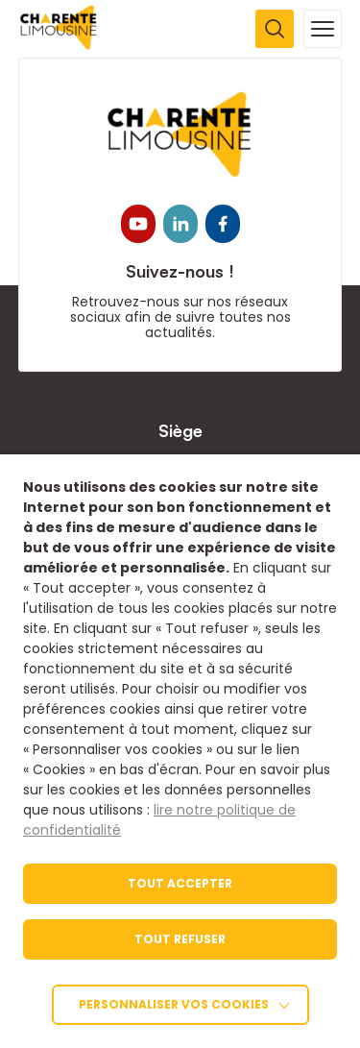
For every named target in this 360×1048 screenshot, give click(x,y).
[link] (59, 45)
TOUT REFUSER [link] (180, 939)
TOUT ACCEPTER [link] (180, 883)
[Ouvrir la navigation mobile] (322, 29)
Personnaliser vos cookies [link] (174, 1004)
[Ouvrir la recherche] (274, 29)
